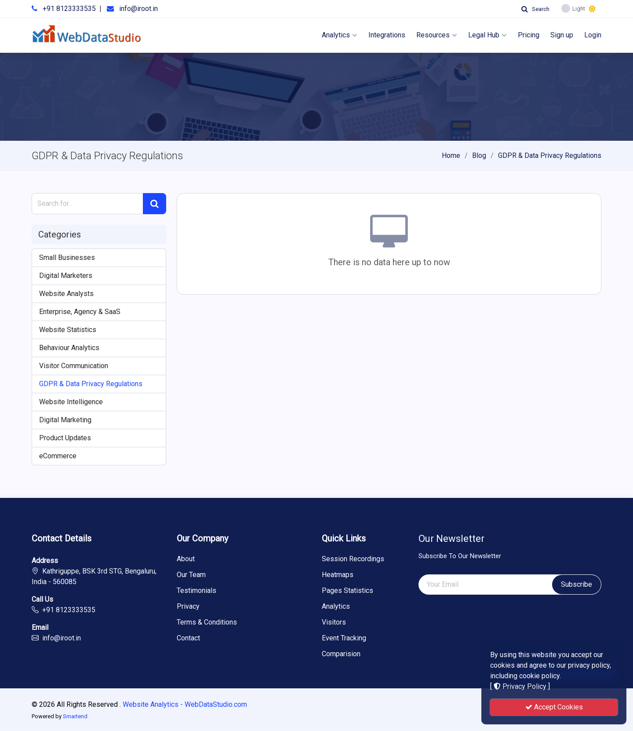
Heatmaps (337, 574)
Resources (436, 35)
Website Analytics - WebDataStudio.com (185, 704)
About (186, 559)
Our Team (191, 574)
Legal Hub (487, 35)
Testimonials (196, 590)
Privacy (188, 606)
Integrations (386, 35)
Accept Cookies (554, 707)
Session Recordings (353, 559)
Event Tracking (344, 638)
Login (592, 35)
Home (451, 155)
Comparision (341, 654)
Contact (188, 638)
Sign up (561, 35)
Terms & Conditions (207, 622)
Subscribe (576, 584)
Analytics (339, 35)
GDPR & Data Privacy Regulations (549, 155)
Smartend (75, 716)
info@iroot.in (138, 8)
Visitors (334, 622)
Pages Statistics (347, 590)
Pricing (528, 35)
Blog (479, 155)
